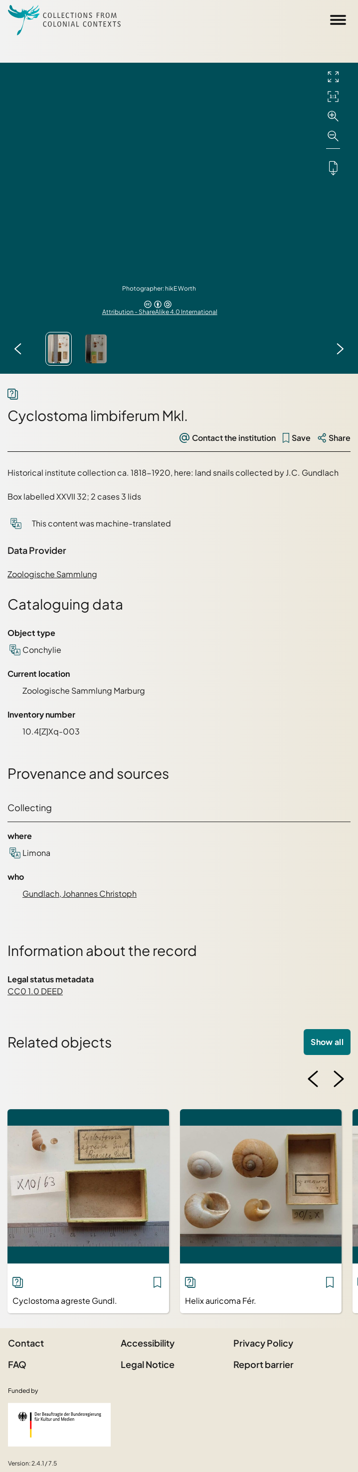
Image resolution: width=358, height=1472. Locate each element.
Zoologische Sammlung (52, 574)
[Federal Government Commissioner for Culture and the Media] (59, 1424)
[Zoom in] (333, 116)
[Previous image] (18, 349)
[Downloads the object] (333, 168)
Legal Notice (148, 1364)
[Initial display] (333, 97)
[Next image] (340, 349)
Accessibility (148, 1343)
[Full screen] (333, 77)
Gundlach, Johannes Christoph (79, 893)
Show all (327, 1042)
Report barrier (263, 1364)
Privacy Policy (263, 1343)
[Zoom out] (333, 136)
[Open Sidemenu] (338, 20)
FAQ (17, 1364)
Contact (26, 1343)
